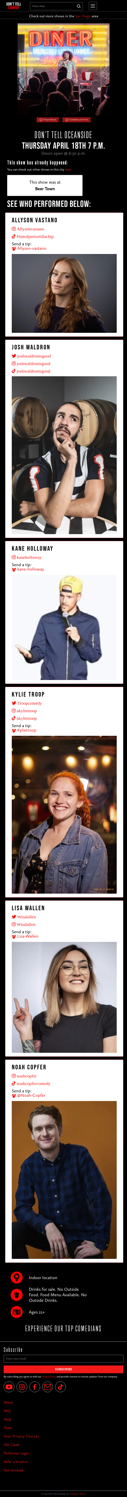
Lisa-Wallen (25, 936)
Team (8, 1428)
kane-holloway (28, 569)
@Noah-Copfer (28, 1095)
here (68, 169)
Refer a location (16, 1461)
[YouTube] (9, 1387)
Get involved (13, 1470)
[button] (92, 6)
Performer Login (16, 1453)
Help (7, 1419)
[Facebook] (34, 1387)
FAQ (7, 1411)
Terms (82, 1494)
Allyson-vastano (29, 248)
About (8, 1402)
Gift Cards (11, 1444)
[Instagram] (22, 1387)
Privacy (74, 1494)
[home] (15, 5)
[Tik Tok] (60, 1387)
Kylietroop (24, 730)
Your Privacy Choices (21, 1436)
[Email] (47, 1387)
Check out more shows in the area (63, 16)
